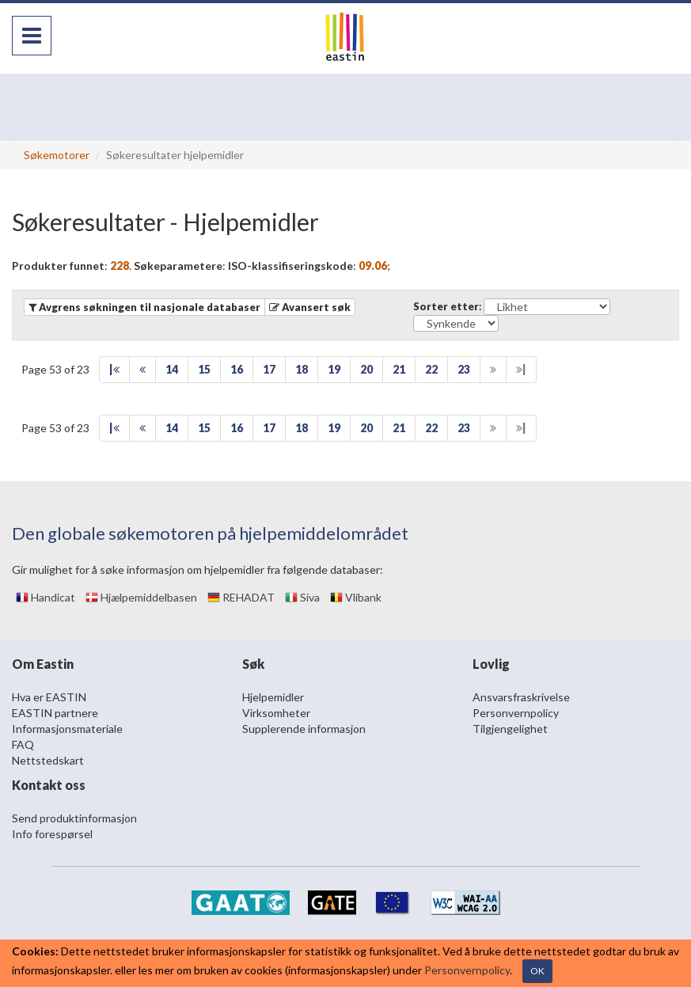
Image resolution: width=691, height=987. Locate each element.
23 (464, 369)
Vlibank (356, 597)
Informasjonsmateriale (67, 728)
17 (269, 369)
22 (431, 369)
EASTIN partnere (55, 712)
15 (204, 369)
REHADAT (241, 597)
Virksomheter (276, 712)
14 (171, 369)
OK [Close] (537, 971)
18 (301, 369)
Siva (302, 597)
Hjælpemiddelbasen (141, 597)
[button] (309, 307)
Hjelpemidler (273, 697)
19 (334, 369)
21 (399, 369)
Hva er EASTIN (49, 697)
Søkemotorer (56, 154)
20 (366, 369)
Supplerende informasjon (304, 728)
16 (236, 369)
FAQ (23, 744)
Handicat (45, 597)
